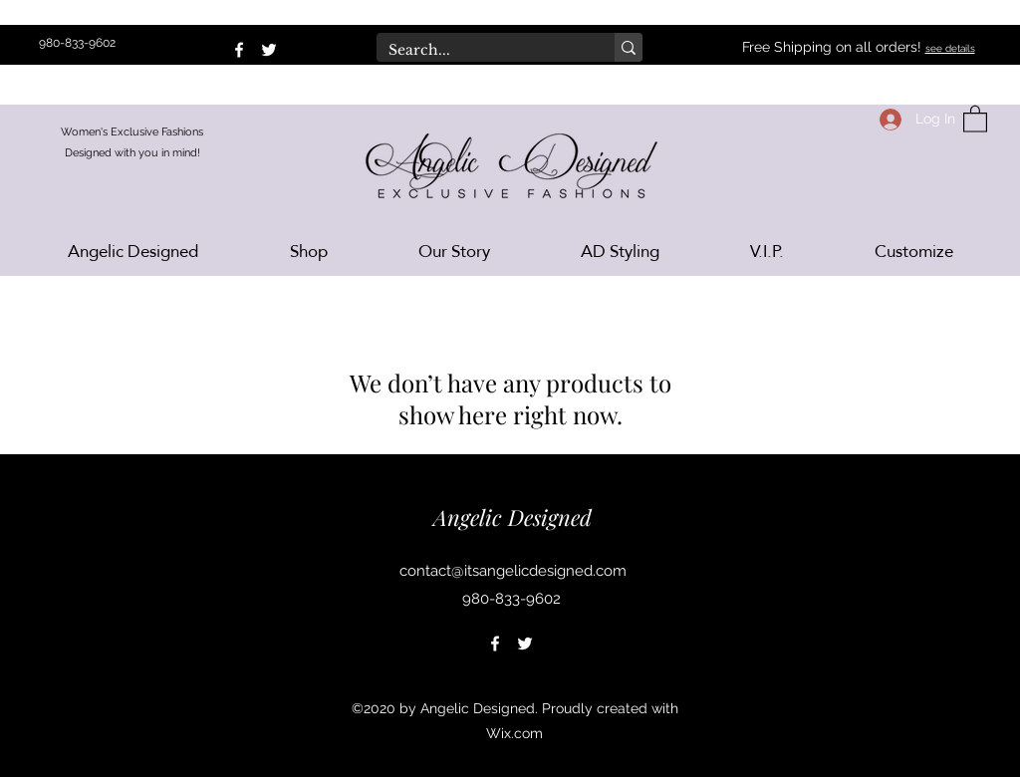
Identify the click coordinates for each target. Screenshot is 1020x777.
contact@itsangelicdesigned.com (513, 571)
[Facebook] (239, 50)
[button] (975, 118)
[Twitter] (269, 50)
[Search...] (480, 51)
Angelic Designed (512, 517)
